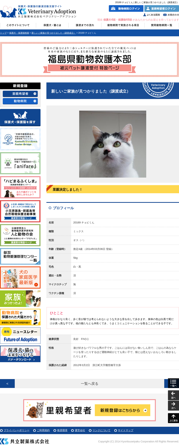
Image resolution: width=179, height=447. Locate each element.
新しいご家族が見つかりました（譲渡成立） (53, 33)
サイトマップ (125, 430)
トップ (3, 33)
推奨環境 (62, 430)
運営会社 (80, 430)
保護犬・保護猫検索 (19, 33)
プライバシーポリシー (16, 430)
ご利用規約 (43, 430)
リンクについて (101, 430)
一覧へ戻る (89, 384)
